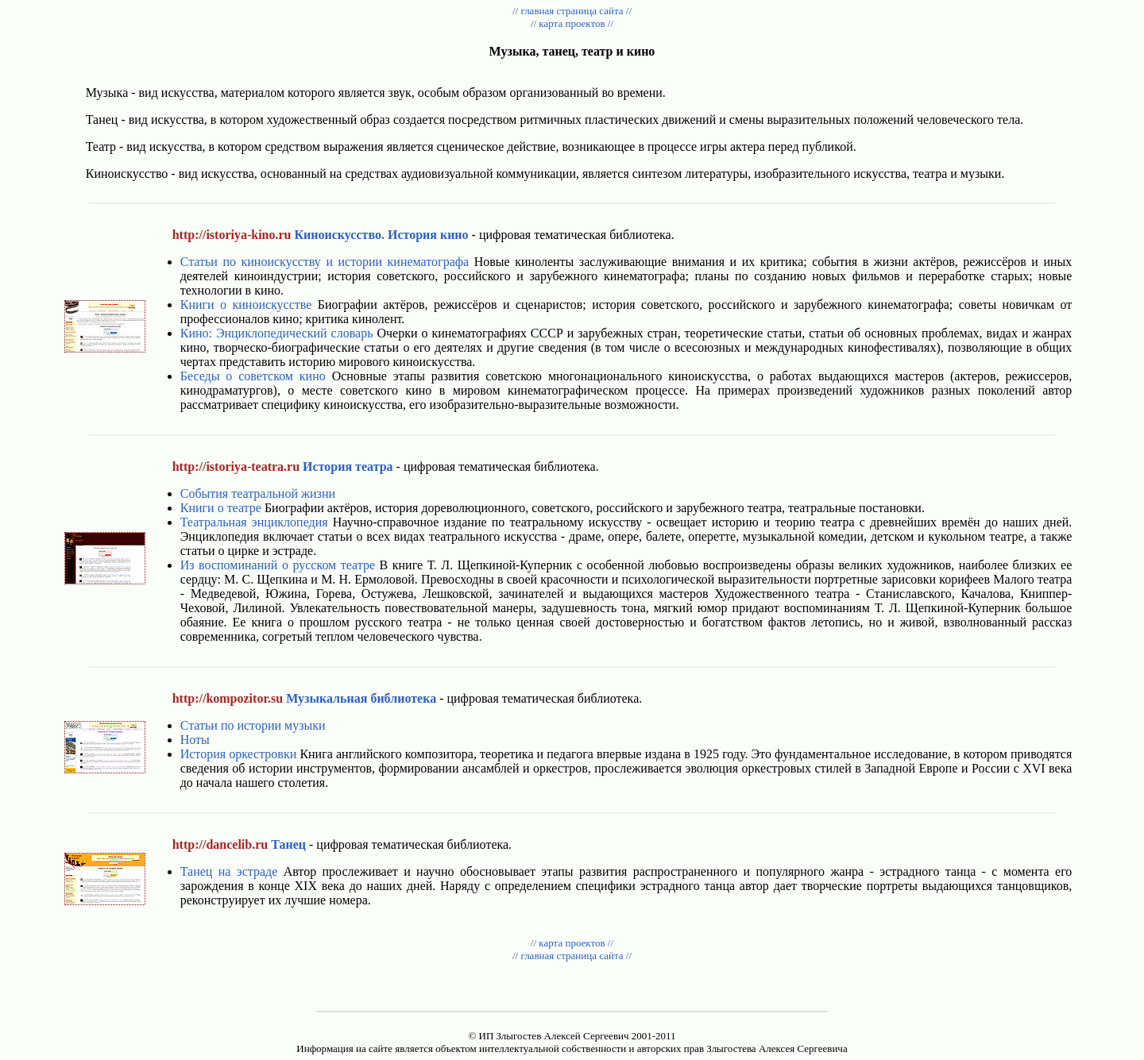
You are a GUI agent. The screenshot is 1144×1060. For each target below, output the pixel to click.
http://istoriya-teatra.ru (236, 466)
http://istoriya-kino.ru (232, 234)
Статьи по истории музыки (253, 725)
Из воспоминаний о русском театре (277, 565)
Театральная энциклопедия (254, 522)
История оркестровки (238, 754)
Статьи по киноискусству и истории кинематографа (325, 261)
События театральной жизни (257, 493)
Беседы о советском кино (253, 376)
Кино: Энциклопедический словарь (276, 333)
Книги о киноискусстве (246, 304)
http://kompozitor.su (227, 698)
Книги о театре (220, 508)
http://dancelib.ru (220, 844)
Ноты (195, 739)
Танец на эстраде (229, 871)
